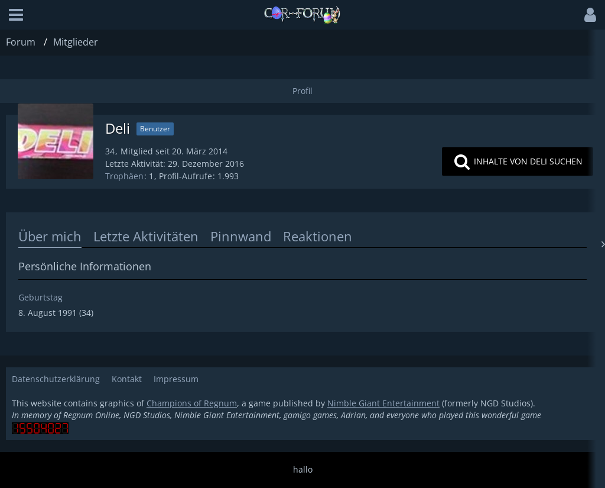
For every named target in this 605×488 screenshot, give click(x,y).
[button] (16, 14)
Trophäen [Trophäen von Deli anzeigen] (124, 176)
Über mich (50, 236)
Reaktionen (317, 236)
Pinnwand (240, 236)
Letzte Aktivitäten (146, 236)
